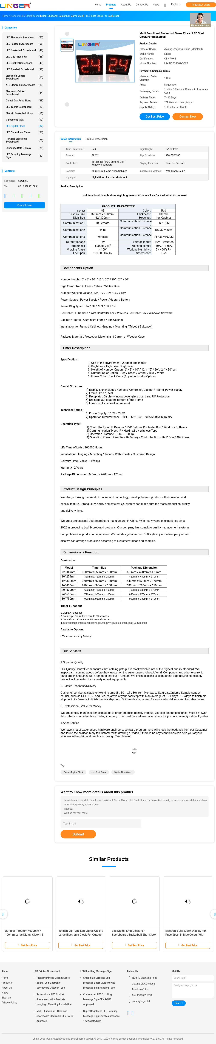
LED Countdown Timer (24, 132)
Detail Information (71, 139)
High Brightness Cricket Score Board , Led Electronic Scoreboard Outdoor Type (53, 982)
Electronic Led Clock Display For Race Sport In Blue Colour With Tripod (185, 934)
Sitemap (6, 997)
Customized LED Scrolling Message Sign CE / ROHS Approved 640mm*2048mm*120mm (97, 1000)
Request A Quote (201, 4)
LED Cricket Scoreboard (24, 63)
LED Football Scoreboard (24, 44)
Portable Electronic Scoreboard (24, 140)
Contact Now (24, 205)
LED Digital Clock (24, 126)
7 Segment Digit (24, 119)
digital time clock (123, 772)
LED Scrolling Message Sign (24, 156)
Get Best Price (155, 116)
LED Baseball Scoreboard (24, 69)
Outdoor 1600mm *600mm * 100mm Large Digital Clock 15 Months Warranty (24, 934)
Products (7, 982)
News (5, 992)
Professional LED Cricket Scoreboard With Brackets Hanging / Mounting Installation (54, 999)
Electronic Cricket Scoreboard (24, 93)
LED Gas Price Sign (24, 56)
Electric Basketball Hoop (24, 113)
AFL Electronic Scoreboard (24, 85)
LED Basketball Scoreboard (24, 50)
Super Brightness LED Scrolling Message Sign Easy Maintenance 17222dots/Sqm (101, 1016)
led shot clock (99, 772)
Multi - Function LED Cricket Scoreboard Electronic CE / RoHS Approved (54, 1016)
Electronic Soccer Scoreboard (24, 77)
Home (5, 977)
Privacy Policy (9, 1002)
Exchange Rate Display (24, 148)
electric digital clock (73, 772)
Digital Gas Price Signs (24, 100)
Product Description (96, 139)
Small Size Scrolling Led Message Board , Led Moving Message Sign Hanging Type (99, 982)
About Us (7, 987)
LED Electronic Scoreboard (24, 37)
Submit (78, 834)
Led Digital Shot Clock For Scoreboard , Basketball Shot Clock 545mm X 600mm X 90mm (134, 934)
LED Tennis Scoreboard (24, 107)
